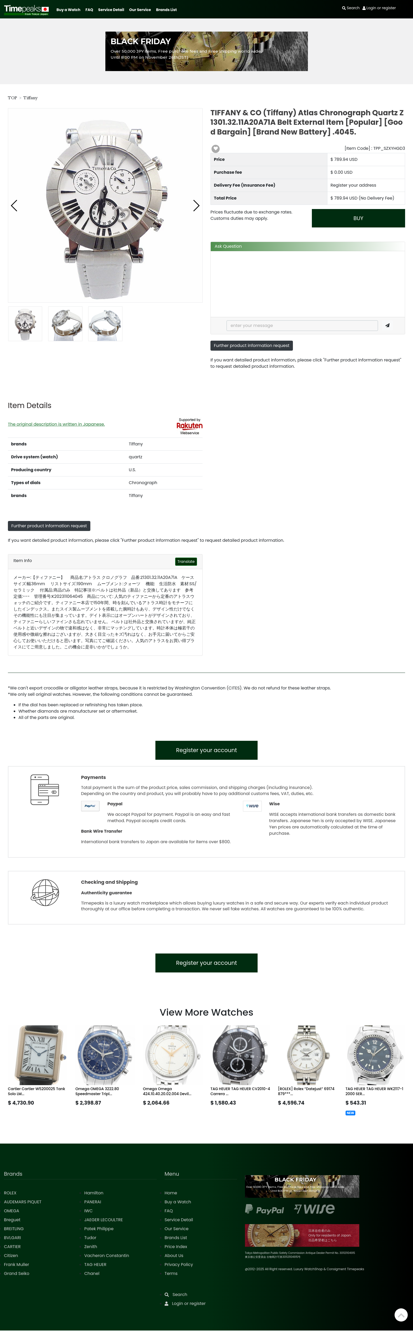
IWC (88, 1211)
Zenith (90, 1247)
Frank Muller (16, 1265)
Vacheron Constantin (106, 1256)
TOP (12, 98)
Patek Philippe (99, 1229)
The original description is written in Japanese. (56, 424)
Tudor (90, 1238)
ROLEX (10, 1193)
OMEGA (11, 1211)
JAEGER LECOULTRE (103, 1220)
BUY (358, 218)
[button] (14, 205)
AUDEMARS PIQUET (23, 1202)
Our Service (140, 9)
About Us (174, 1256)
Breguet (12, 1220)
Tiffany (30, 98)
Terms (171, 1274)
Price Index (176, 1247)
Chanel (92, 1274)
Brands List (166, 9)
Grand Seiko (16, 1274)
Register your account (206, 750)
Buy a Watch (68, 9)
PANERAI (92, 1202)
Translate (186, 561)
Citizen (11, 1256)
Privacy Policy (179, 1265)
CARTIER (12, 1247)
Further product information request (251, 345)
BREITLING (14, 1229)
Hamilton (94, 1193)
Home (171, 1193)
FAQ (89, 9)
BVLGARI (12, 1238)
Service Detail (111, 9)
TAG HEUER (95, 1265)
